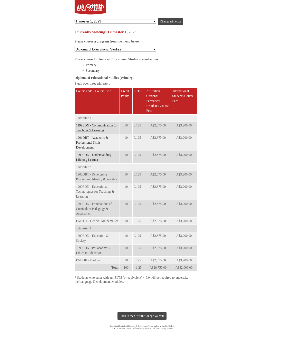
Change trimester (170, 21)
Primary (91, 65)
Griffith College (90, 7)
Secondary (93, 70)
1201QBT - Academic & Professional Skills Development (92, 142)
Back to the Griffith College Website (142, 315)
